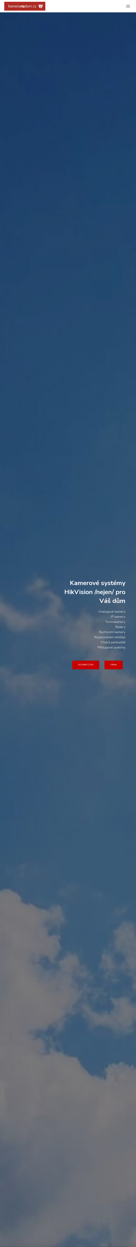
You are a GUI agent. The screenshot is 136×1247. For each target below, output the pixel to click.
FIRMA (113, 664)
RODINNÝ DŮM (85, 664)
